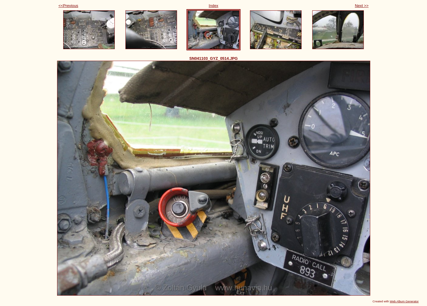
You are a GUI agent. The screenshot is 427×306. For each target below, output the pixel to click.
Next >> (362, 5)
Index (213, 5)
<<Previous (68, 5)
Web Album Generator (404, 301)
